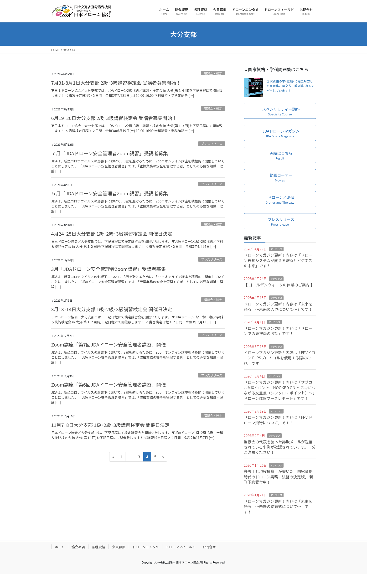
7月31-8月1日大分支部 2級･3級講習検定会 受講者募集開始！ (116, 82)
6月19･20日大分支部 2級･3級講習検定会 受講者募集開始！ (114, 117)
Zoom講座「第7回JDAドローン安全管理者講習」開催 (108, 344)
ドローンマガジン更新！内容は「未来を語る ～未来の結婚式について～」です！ (278, 506)
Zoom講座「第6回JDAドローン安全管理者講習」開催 (108, 384)
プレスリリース (211, 143)
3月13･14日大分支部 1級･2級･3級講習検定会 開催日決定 (111, 309)
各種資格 (98, 546)
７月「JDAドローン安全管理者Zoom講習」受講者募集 (109, 153)
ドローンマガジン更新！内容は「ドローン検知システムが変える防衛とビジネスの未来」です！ (278, 260)
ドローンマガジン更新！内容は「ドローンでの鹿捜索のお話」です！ (278, 330)
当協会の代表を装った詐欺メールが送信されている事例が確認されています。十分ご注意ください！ (280, 447)
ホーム (60, 546)
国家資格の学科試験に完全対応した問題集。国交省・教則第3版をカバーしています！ (291, 86)
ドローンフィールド (181, 546)
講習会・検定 (213, 73)
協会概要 (78, 546)
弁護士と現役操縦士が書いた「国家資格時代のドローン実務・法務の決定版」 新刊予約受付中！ (278, 476)
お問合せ (209, 546)
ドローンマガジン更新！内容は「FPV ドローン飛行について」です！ (278, 419)
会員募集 (118, 546)
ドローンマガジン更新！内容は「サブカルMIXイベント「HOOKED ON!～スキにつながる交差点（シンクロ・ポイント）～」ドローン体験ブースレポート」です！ (280, 390)
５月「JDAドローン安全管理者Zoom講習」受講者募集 (109, 193)
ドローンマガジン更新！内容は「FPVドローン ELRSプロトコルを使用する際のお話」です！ (279, 358)
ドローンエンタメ (145, 546)
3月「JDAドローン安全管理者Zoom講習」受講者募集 (108, 268)
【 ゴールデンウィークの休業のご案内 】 (279, 285)
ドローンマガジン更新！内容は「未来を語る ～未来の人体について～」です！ (278, 306)
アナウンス (276, 249)
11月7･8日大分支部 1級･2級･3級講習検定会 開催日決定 (110, 424)
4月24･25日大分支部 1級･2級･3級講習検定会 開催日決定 (111, 233)
